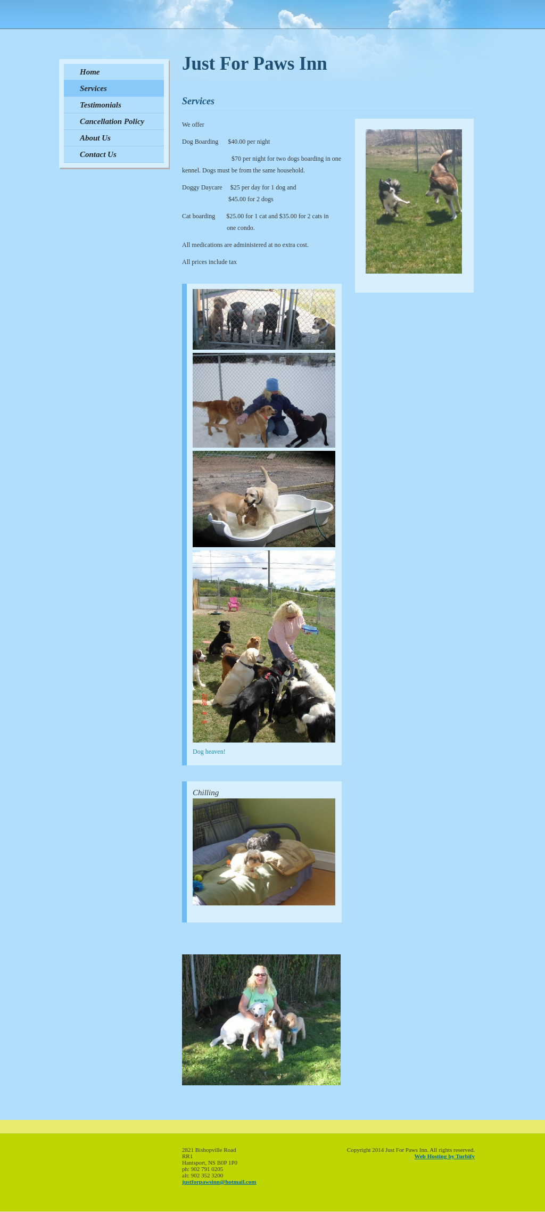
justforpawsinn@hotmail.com (219, 1181)
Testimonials (100, 105)
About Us (95, 138)
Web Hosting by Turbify (445, 1156)
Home (90, 72)
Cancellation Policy (112, 121)
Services (93, 88)
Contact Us (98, 154)
